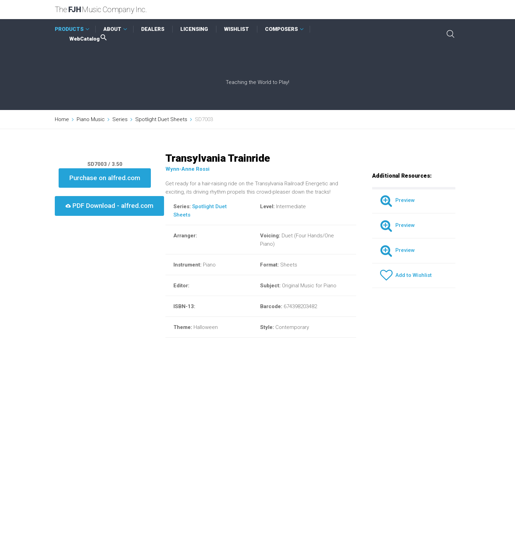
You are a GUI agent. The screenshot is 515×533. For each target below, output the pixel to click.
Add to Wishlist (406, 275)
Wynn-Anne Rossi (187, 169)
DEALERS (152, 29)
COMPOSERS (281, 29)
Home (62, 119)
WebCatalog (88, 39)
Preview (397, 200)
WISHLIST (236, 29)
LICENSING (194, 29)
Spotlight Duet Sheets (161, 119)
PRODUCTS (69, 29)
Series (120, 119)
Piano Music (91, 119)
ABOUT (112, 29)
